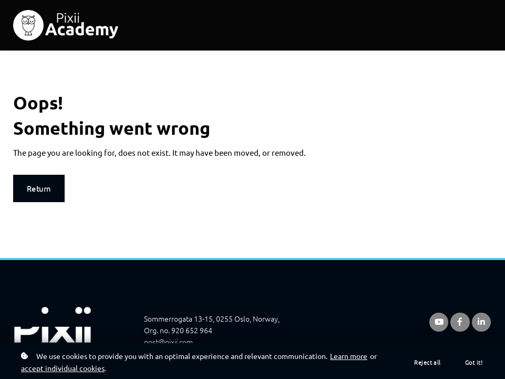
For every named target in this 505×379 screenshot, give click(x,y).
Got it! (473, 362)
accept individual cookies (63, 368)
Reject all (427, 362)
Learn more (348, 356)
